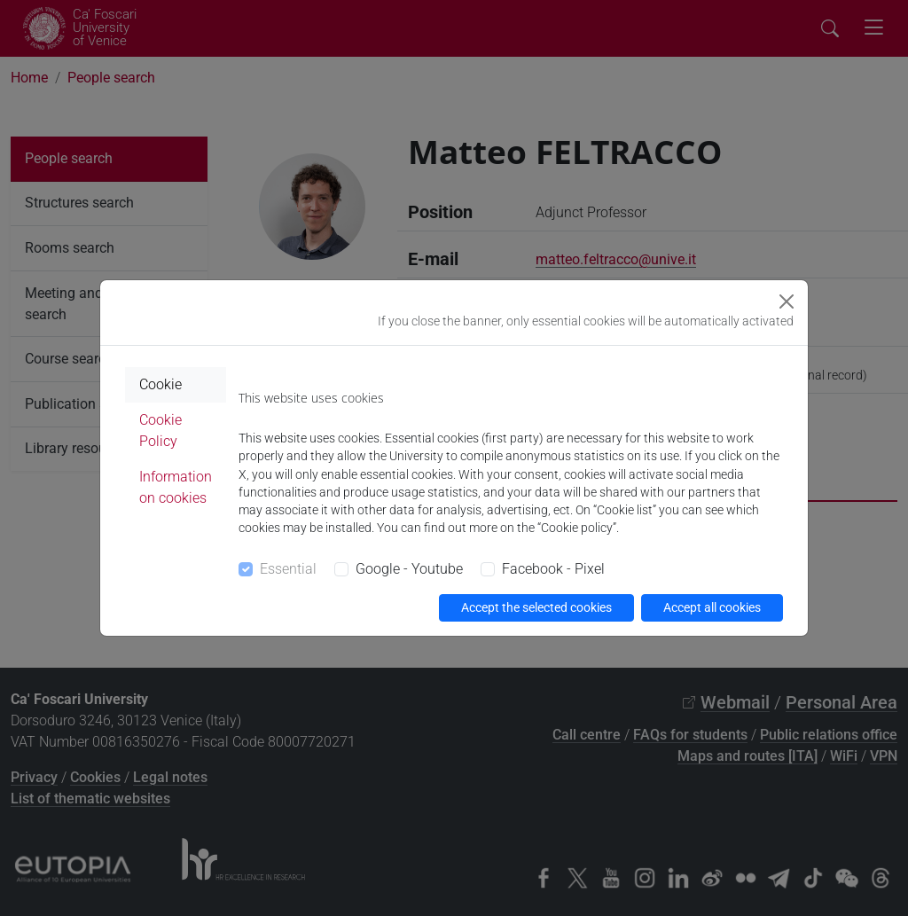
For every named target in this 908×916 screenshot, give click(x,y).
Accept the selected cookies (536, 607)
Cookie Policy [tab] (160, 430)
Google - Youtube (409, 568)
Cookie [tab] (160, 384)
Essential (288, 568)
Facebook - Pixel (553, 568)
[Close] (786, 301)
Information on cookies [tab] (175, 487)
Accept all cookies (712, 607)
